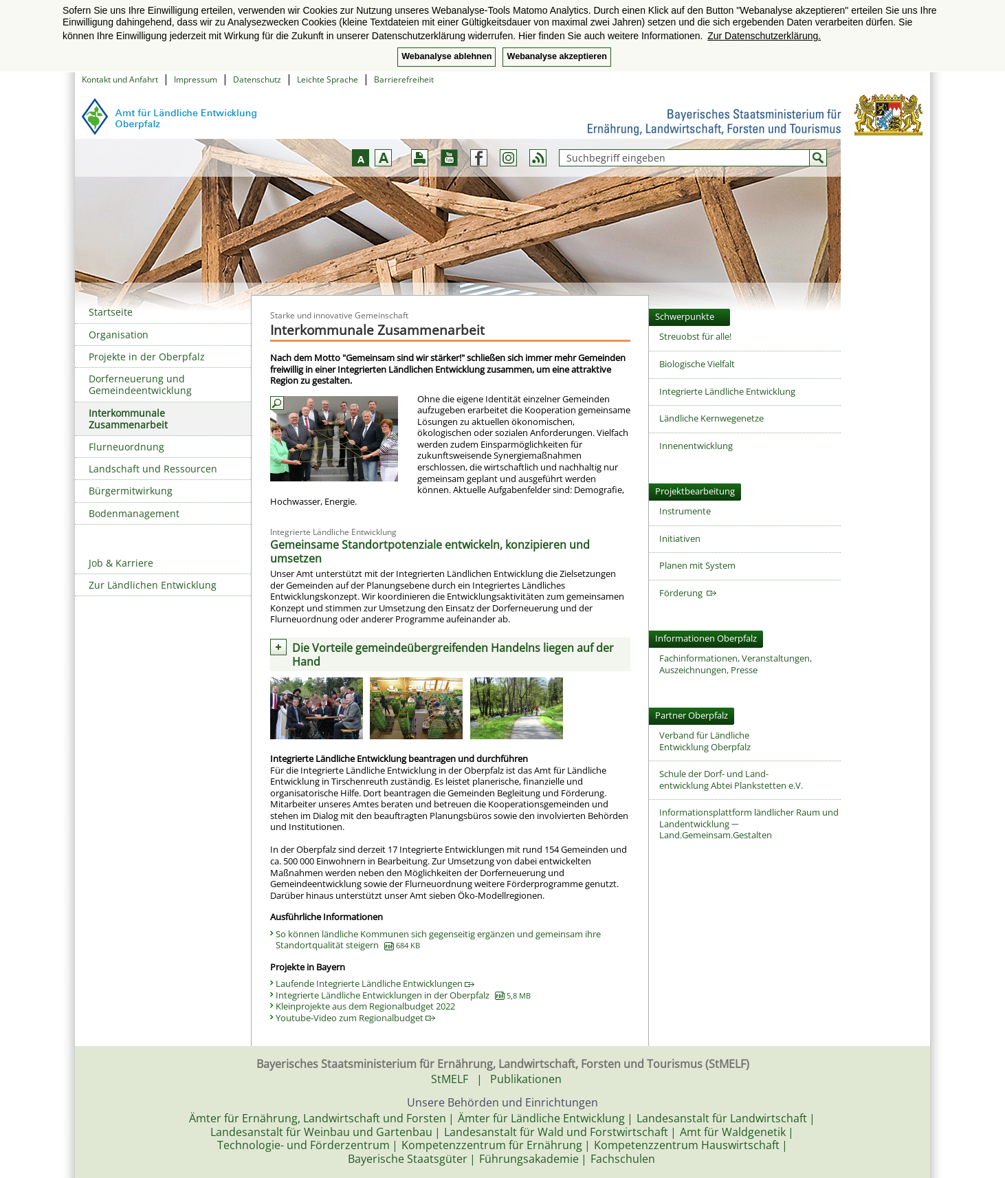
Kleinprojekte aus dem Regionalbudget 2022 (365, 1006)
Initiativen (679, 538)
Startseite (111, 311)
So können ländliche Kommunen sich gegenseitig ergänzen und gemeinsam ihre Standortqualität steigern (438, 940)
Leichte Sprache (327, 79)
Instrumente (685, 511)
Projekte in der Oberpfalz (147, 356)
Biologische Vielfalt (697, 364)
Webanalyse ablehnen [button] (446, 56)
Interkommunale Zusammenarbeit (128, 418)
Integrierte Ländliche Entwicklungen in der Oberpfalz (403, 995)
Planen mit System (697, 565)
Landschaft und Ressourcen (153, 468)
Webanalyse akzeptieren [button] (556, 56)
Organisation (118, 334)
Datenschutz (257, 79)
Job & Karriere (121, 562)
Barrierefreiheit (404, 79)
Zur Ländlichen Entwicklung (153, 584)
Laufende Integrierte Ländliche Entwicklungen (375, 983)
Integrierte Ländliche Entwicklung (727, 391)
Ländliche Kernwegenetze (711, 418)
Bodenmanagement (134, 513)
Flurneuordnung (126, 446)
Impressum (195, 79)
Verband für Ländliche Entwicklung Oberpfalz (705, 741)
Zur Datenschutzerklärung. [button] (764, 35)
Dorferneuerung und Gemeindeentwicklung (140, 384)
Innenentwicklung (696, 445)
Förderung (687, 593)
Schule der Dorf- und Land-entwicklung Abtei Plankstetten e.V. (731, 779)
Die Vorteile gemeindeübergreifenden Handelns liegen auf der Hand (453, 654)
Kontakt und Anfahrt (120, 79)
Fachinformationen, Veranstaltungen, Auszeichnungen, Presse (735, 664)
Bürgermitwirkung (131, 490)
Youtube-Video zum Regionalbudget (355, 1018)
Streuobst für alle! (695, 336)
